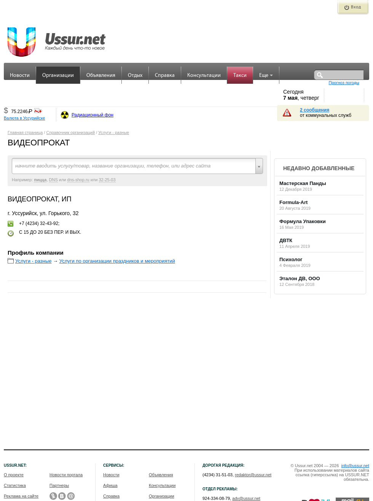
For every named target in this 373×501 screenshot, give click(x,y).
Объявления (100, 75)
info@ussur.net (355, 465)
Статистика (15, 485)
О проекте (14, 474)
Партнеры (59, 485)
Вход (356, 7)
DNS (53, 179)
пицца (40, 179)
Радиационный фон (92, 115)
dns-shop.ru (78, 179)
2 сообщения (314, 110)
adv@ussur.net (246, 498)
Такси (240, 75)
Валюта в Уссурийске (24, 118)
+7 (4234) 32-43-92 (38, 223)
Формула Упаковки (302, 221)
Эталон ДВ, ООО (299, 278)
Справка (165, 75)
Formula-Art (293, 202)
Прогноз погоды (344, 82)
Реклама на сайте (21, 496)
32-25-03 (107, 179)
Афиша (110, 485)
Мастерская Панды (302, 183)
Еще (266, 75)
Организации (58, 75)
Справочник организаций (70, 132)
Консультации (204, 75)
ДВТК (285, 240)
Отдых (135, 75)
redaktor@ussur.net (253, 474)
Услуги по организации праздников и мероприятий (117, 261)
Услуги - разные (113, 132)
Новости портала (66, 474)
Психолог (291, 259)
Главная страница (25, 132)
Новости (20, 75)
